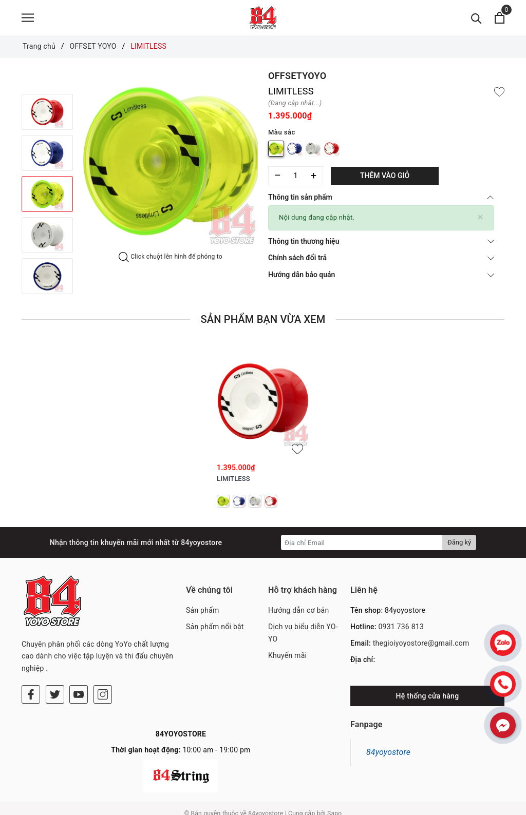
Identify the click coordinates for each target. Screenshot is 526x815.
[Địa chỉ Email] (362, 545)
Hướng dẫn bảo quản (381, 278)
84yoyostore (388, 754)
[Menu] (28, 19)
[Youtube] (78, 655)
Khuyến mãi (287, 658)
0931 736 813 (401, 630)
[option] (170, 163)
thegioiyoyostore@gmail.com (421, 646)
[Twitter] (55, 655)
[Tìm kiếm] (476, 19)
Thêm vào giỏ (384, 178)
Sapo (334, 804)
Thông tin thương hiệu (381, 244)
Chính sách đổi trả (381, 261)
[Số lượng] (296, 179)
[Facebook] (31, 655)
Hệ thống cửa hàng (427, 699)
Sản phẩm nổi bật (215, 630)
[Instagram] (102, 655)
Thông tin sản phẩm (381, 200)
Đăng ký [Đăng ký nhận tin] (459, 545)
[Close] (480, 220)
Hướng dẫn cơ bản (298, 613)
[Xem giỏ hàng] (499, 19)
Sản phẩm (202, 613)
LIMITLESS (233, 482)
